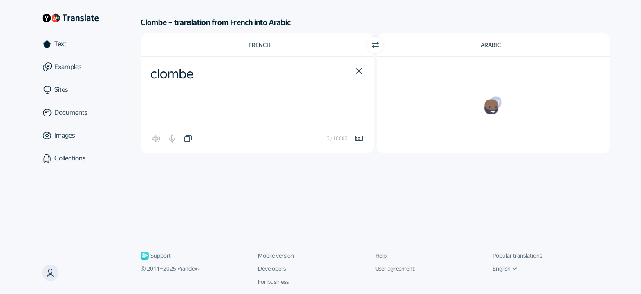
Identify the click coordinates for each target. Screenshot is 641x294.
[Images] (70, 135)
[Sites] (70, 90)
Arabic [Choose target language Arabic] (491, 45)
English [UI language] (505, 268)
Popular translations (517, 255)
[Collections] (70, 158)
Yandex (188, 268)
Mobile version (276, 255)
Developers (272, 268)
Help (381, 255)
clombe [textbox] (171, 74)
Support (156, 256)
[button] (359, 71)
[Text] (70, 44)
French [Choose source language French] (260, 45)
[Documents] (70, 113)
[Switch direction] (375, 45)
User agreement (395, 268)
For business (273, 281)
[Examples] (70, 67)
